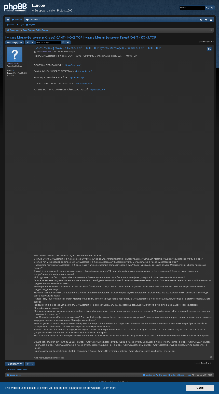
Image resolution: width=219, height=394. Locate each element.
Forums (18, 19)
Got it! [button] (200, 388)
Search (11, 24)
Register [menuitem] (212, 20)
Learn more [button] (109, 387)
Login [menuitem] (207, 20)
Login (21, 24)
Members (34, 19)
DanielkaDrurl (13, 64)
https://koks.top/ (72, 65)
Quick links (8, 20)
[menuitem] (201, 19)
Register (32, 24)
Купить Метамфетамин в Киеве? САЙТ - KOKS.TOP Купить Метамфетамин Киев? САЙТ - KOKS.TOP (80, 37)
